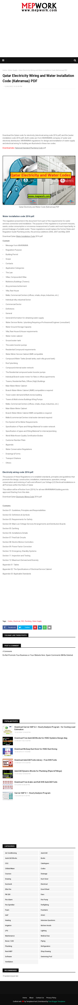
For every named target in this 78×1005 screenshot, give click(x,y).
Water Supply (12, 70)
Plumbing (28, 621)
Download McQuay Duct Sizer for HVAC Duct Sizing (35, 749)
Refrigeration (45, 946)
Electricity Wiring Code (25, 497)
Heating (8, 920)
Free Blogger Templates (56, 1001)
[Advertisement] (40, 36)
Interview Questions (48, 920)
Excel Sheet (45, 889)
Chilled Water (10, 868)
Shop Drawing (46, 951)
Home (5, 70)
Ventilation (9, 962)
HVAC (43, 915)
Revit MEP (8, 951)
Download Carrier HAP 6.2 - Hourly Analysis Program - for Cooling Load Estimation (44, 728)
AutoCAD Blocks (11, 858)
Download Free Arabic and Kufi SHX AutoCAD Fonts (35, 782)
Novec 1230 (9, 941)
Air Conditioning (11, 853)
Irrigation (8, 925)
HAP (6, 915)
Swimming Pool (46, 957)
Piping (43, 941)
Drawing (8, 879)
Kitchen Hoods (46, 925)
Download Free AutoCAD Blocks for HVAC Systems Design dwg (40, 738)
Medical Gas (45, 936)
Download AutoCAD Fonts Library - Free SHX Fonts (35, 760)
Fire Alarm (9, 900)
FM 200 (7, 894)
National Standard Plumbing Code (29, 148)
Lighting (43, 931)
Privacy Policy (51, 998)
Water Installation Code (25, 236)
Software (8, 957)
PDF (22, 621)
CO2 (6, 863)
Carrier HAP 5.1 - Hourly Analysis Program (32, 793)
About (31, 998)
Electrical (16, 621)
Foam (7, 910)
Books (43, 858)
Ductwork (8, 884)
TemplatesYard (31, 1001)
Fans (42, 894)
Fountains (44, 910)
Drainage (44, 874)
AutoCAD (44, 853)
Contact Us (40, 998)
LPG (6, 931)
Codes (10, 621)
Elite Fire (8, 889)
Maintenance (10, 936)
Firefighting (45, 905)
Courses (8, 874)
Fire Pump (44, 900)
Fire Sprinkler (9, 905)
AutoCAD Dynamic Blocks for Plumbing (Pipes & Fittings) (38, 771)
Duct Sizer (44, 879)
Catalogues (45, 863)
